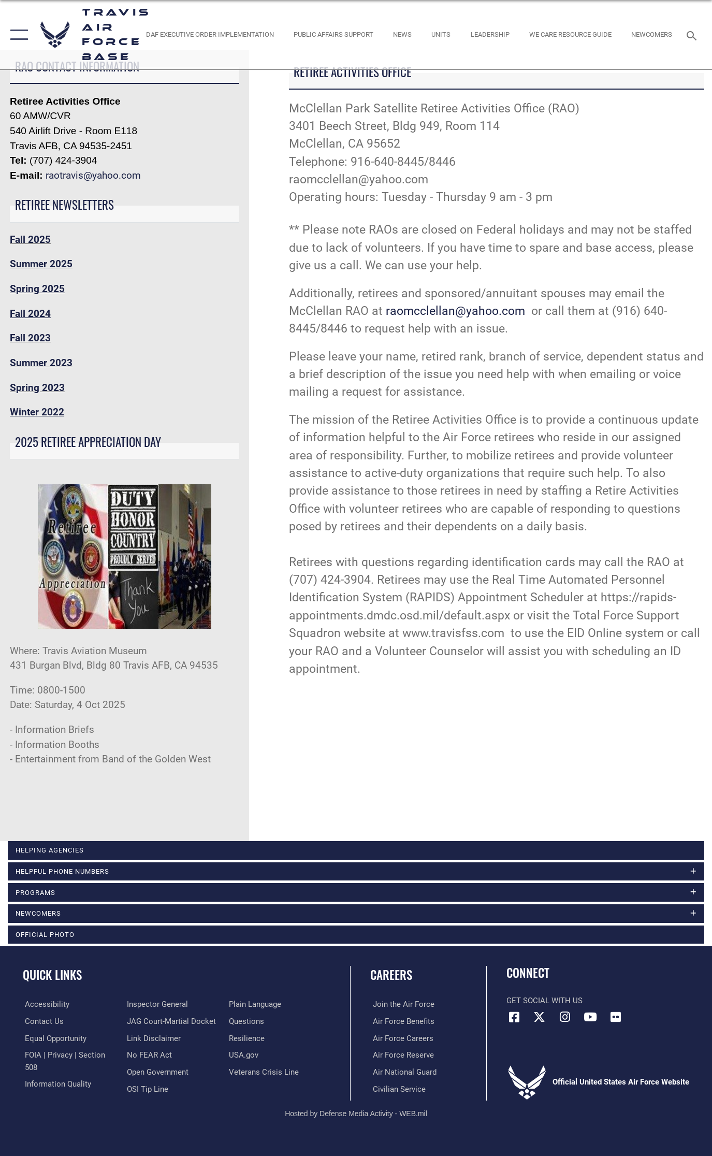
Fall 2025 (30, 239)
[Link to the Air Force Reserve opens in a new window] (400, 1055)
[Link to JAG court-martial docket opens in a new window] (170, 1022)
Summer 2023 (41, 363)
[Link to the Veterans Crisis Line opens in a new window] (264, 1072)
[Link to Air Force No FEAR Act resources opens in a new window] (148, 1055)
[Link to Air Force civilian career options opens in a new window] (396, 1089)
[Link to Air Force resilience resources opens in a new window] (247, 1038)
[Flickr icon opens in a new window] (615, 1017)
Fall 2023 (30, 338)
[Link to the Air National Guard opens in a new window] (402, 1072)
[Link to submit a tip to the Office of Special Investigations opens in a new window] (146, 1089)
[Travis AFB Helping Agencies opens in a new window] (570, 35)
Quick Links (52, 976)
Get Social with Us (544, 1001)
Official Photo (45, 935)
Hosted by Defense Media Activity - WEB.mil (356, 1113)
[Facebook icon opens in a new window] (514, 1017)
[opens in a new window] (45, 1004)
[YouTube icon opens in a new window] (590, 1017)
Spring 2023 (37, 388)
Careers (391, 976)
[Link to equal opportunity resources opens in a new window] (53, 1038)
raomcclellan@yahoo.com (455, 311)
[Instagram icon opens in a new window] (565, 1017)
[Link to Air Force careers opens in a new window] (400, 1038)
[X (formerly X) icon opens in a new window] (539, 1017)
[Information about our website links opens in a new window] (153, 1038)
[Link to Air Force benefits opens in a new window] (401, 1022)
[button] (17, 34)
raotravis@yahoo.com (93, 175)
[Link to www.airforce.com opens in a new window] (401, 1004)
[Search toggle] (693, 34)
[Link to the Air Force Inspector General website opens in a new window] (156, 1004)
